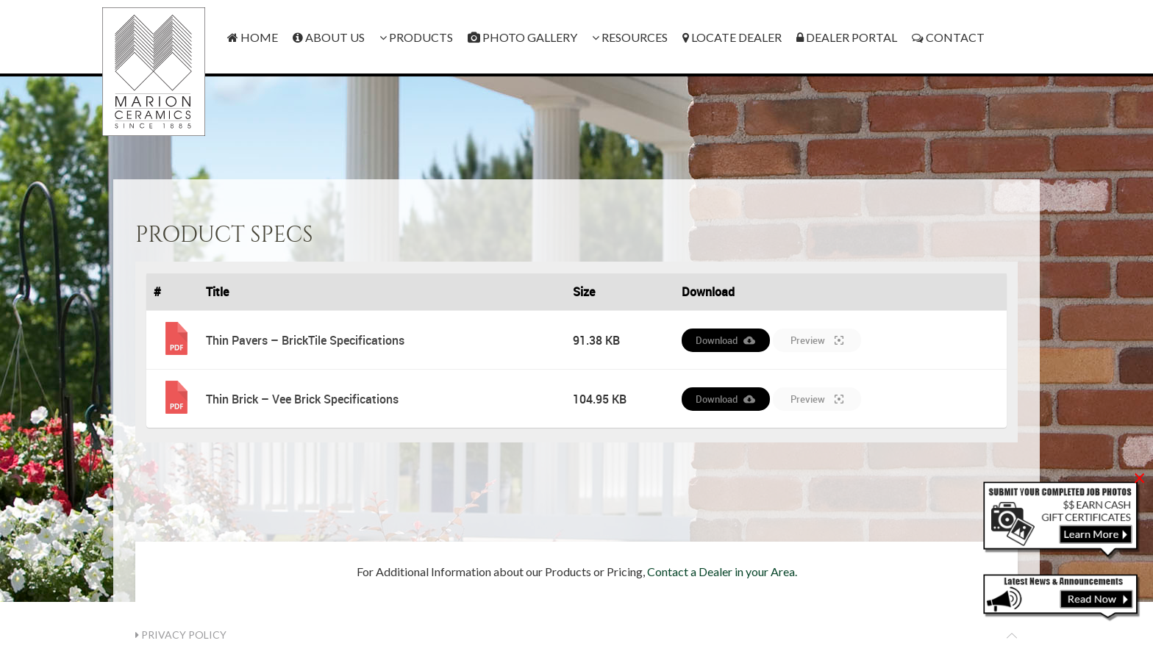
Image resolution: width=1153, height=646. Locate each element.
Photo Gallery (522, 37)
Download (725, 340)
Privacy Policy (180, 634)
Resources (630, 37)
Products (416, 37)
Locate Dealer (732, 37)
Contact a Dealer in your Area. (722, 571)
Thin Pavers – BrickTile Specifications (305, 340)
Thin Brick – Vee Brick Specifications (302, 399)
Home (252, 37)
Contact (948, 37)
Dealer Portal (846, 37)
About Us (329, 37)
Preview (816, 340)
